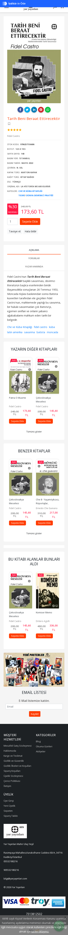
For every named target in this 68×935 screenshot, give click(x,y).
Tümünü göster (34, 431)
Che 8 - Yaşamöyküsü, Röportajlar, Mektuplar (48, 503)
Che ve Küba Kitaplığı (19, 327)
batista (41, 332)
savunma (29, 332)
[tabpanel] (34, 670)
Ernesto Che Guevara (46, 508)
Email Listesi (34, 692)
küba (52, 327)
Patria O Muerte (17, 397)
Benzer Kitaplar (34, 450)
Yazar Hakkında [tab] (34, 266)
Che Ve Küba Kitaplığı (30, 191)
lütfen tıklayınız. (40, 931)
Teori (21, 195)
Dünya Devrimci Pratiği (39, 195)
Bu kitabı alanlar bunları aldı (34, 561)
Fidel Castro (15, 406)
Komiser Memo (44, 612)
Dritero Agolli (43, 621)
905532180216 (11, 870)
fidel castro (40, 327)
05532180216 (10, 861)
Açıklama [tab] (34, 250)
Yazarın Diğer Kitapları (34, 349)
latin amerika (14, 332)
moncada (52, 332)
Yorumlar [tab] (34, 258)
